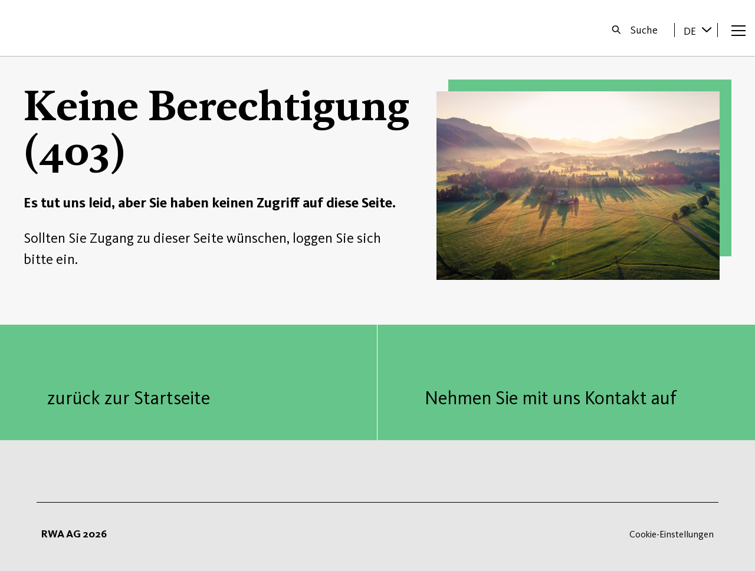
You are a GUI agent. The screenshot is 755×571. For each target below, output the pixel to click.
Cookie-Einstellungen (671, 534)
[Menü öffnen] (738, 30)
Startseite (48, 28)
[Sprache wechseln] (707, 29)
